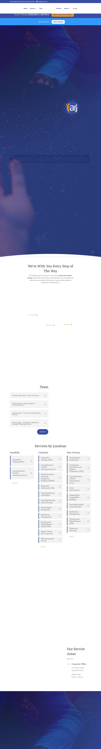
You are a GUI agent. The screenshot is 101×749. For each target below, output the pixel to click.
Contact (65, 8)
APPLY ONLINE (58, 22)
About (26, 8)
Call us (43, 432)
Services (33, 8)
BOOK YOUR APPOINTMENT (62, 15)
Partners (58, 8)
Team (41, 8)
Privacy (74, 8)
